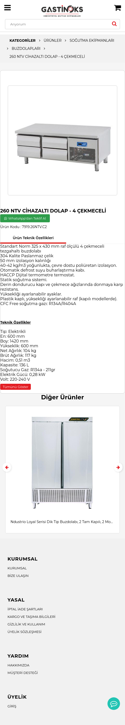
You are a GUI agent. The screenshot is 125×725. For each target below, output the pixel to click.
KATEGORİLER (23, 40)
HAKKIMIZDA (18, 665)
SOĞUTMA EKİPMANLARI (92, 40)
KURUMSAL (17, 568)
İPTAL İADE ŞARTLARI (25, 609)
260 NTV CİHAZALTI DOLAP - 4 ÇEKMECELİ (47, 56)
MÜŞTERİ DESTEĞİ (23, 673)
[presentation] (7, 467)
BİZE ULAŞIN (18, 576)
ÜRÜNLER (52, 40)
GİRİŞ (12, 706)
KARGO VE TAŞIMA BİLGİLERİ (31, 617)
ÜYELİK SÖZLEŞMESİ (25, 632)
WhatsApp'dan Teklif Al (25, 218)
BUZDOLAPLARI (26, 48)
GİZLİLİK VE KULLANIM (26, 624)
